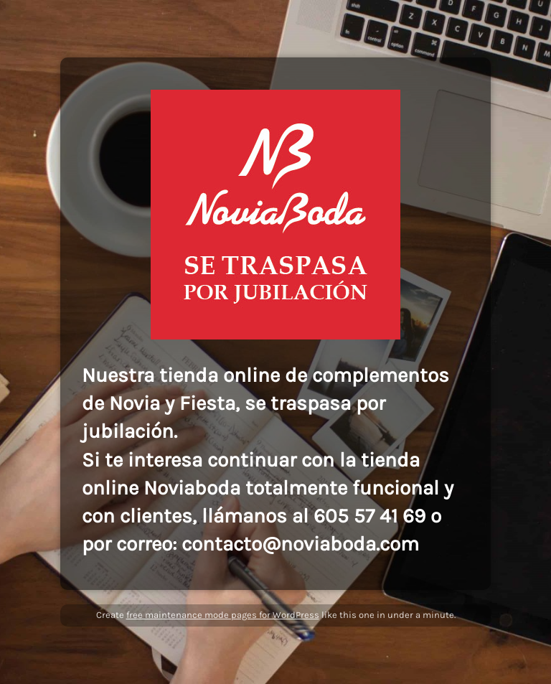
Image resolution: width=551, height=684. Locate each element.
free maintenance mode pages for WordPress (222, 614)
